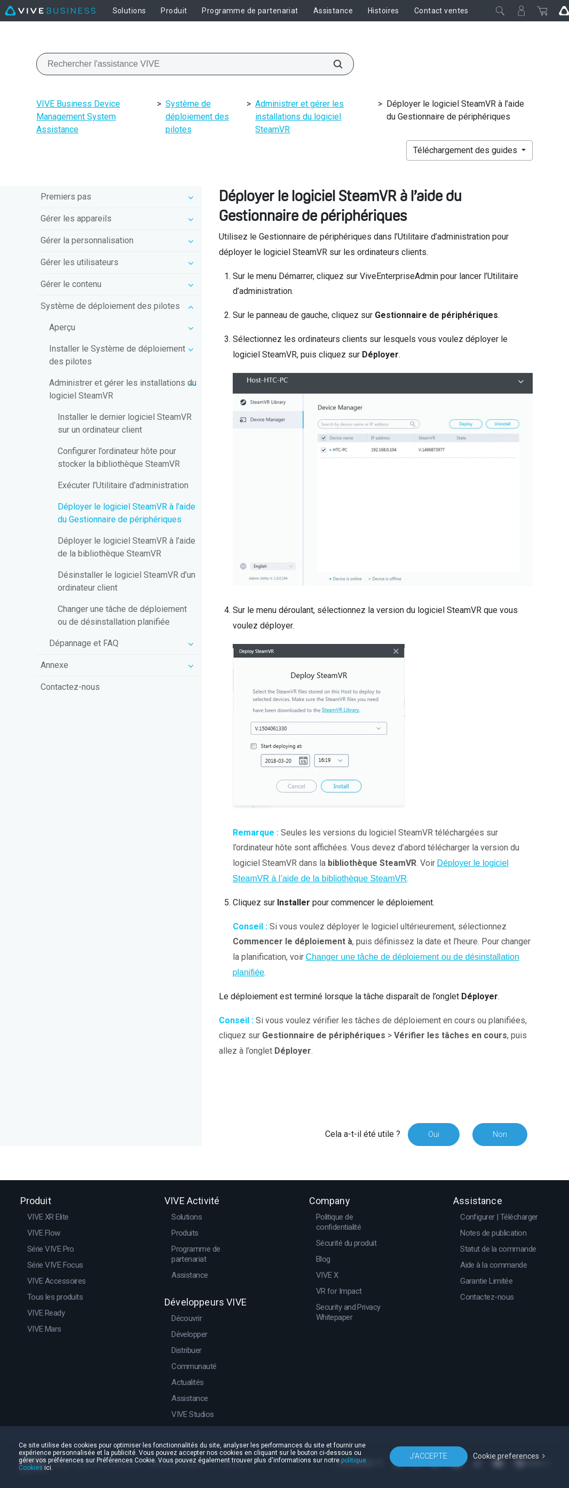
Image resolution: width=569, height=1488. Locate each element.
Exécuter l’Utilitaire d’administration (123, 485)
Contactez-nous (70, 687)
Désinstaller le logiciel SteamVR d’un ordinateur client (126, 581)
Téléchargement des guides (466, 150)
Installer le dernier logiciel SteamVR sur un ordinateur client (125, 423)
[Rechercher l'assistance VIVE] (332, 64)
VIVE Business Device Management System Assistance (78, 116)
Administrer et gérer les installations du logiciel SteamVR (299, 116)
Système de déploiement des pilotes (197, 116)
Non (500, 1134)
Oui (433, 1134)
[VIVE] (50, 10)
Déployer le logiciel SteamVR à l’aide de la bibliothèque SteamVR (126, 547)
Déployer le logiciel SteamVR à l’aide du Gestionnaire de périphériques (126, 513)
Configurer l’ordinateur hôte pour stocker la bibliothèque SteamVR (119, 457)
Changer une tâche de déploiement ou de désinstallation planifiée (122, 615)
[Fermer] (500, 10)
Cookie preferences (506, 1456)
